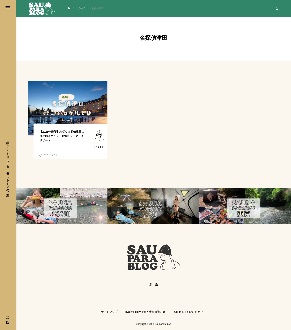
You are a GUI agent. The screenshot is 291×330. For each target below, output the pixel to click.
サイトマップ (109, 311)
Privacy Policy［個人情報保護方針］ (145, 311)
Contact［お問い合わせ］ (190, 311)
